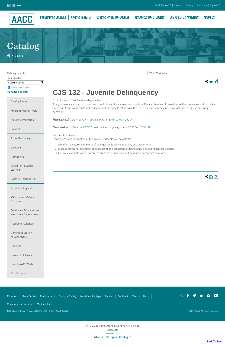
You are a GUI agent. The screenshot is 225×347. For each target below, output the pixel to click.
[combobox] (182, 73)
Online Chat (44, 304)
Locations (16, 147)
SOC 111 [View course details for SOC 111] (74, 119)
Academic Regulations (24, 188)
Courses (15, 129)
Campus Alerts (141, 296)
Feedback (122, 296)
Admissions (17, 156)
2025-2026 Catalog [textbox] (158, 73)
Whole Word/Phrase (20, 87)
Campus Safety (67, 296)
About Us (209, 17)
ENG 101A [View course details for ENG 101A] (126, 119)
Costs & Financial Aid (23, 178)
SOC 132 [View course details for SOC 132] (87, 127)
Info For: (11, 5)
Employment (47, 296)
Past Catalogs (19, 273)
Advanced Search (17, 91)
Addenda (16, 246)
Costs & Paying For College (113, 17)
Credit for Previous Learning (22, 167)
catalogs (112, 329)
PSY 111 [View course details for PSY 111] (85, 119)
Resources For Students (149, 17)
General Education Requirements (21, 234)
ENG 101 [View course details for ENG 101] (113, 119)
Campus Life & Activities (184, 17)
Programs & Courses (53, 17)
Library (190, 5)
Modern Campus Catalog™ (112, 337)
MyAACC (215, 5)
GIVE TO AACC (163, 5)
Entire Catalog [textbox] (14, 78)
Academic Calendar (22, 223)
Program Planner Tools (24, 110)
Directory (12, 296)
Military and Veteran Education (23, 199)
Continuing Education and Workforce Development (25, 212)
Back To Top (214, 341)
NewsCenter (29, 296)
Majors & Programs (22, 119)
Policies (109, 296)
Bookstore (202, 5)
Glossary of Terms (21, 255)
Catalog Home (19, 101)
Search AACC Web (22, 264)
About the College (21, 138)
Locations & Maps (90, 296)
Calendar (178, 5)
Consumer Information (20, 304)
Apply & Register (81, 17)
